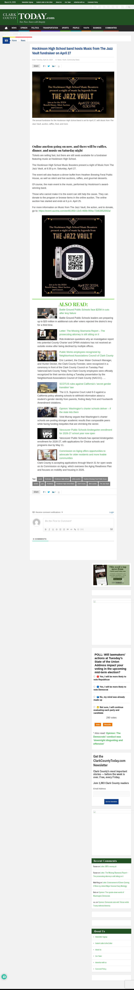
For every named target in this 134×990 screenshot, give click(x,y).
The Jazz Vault (106, 484)
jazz (45, 484)
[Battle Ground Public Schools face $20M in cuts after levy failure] (50, 313)
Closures (23, 34)
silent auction (95, 484)
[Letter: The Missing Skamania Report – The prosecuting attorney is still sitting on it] (50, 334)
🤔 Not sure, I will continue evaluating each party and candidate (108, 703)
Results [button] (107, 718)
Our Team (68, 2)
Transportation (50, 29)
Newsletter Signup (27, 2)
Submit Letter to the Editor (44, 2)
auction (38, 484)
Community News (76, 60)
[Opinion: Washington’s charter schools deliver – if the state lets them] (50, 412)
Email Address (99, 782)
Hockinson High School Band (68, 484)
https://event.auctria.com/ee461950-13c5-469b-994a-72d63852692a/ (77, 211)
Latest (43, 479)
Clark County (84, 484)
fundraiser (51, 479)
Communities (111, 29)
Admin (38, 988)
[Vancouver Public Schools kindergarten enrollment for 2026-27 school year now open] (50, 433)
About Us (59, 2)
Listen (9, 34)
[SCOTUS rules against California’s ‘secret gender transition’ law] (50, 387)
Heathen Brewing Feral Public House (97, 479)
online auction (79, 479)
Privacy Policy (48, 988)
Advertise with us (79, 2)
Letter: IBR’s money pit (108, 853)
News (14, 29)
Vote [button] (98, 718)
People (76, 29)
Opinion (24, 29)
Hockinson (52, 484)
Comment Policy (93, 2)
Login (113, 512)
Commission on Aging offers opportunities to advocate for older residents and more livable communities (85, 454)
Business (97, 29)
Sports (65, 29)
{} (81, 529)
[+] (84, 529)
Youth (86, 29)
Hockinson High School (64, 479)
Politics (35, 29)
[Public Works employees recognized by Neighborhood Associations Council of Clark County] (50, 355)
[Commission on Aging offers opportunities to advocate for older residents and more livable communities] (50, 454)
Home (14, 40)
